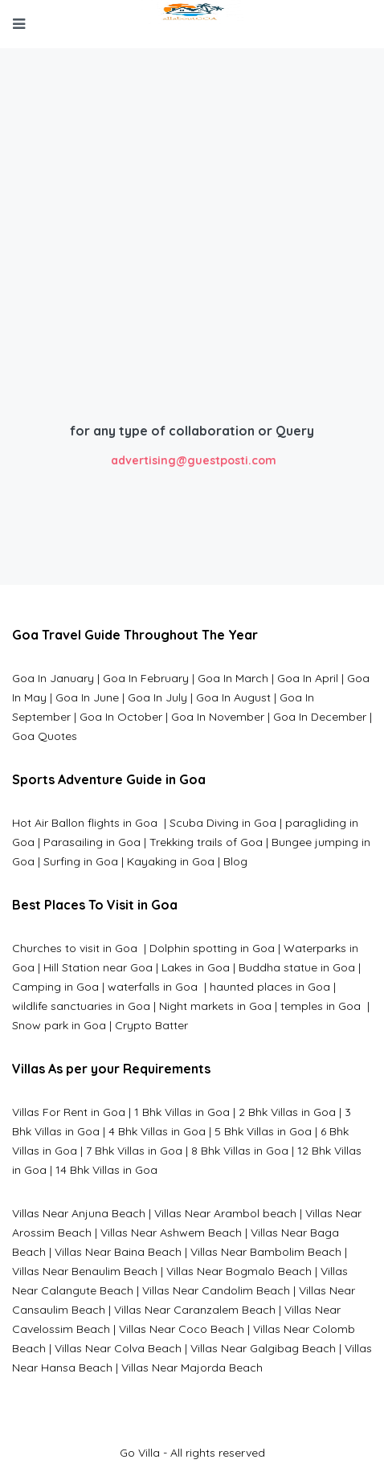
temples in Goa (320, 1006)
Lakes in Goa (195, 967)
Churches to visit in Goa (76, 948)
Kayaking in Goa (170, 861)
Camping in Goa (55, 986)
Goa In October (121, 716)
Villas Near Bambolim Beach (265, 1252)
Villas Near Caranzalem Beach (195, 1309)
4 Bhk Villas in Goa (157, 1131)
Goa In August (233, 697)
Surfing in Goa (80, 861)
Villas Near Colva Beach (118, 1348)
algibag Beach (297, 1348)
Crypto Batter (151, 1025)
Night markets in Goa (215, 1006)
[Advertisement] (192, 275)
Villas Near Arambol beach (225, 1213)
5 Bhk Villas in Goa (263, 1131)
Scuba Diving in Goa (223, 823)
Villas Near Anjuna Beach (78, 1213)
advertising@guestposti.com (193, 460)
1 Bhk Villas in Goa (182, 1112)
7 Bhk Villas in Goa (134, 1150)
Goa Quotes (44, 736)
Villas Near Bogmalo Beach (239, 1271)
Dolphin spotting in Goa (212, 948)
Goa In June (87, 697)
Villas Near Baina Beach (118, 1252)
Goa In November (217, 716)
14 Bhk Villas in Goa (106, 1170)
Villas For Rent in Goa (68, 1112)
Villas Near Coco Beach (181, 1329)
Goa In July (157, 697)
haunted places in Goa (268, 986)
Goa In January (53, 678)
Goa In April (307, 678)
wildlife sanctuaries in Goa (81, 1006)
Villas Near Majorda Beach (192, 1367)
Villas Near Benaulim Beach (84, 1271)
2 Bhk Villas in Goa (287, 1112)
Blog (235, 861)
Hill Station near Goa (98, 967)
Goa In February (146, 678)
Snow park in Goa (59, 1025)
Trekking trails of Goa (204, 842)
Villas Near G (224, 1348)
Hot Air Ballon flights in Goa (86, 823)
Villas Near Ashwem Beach (171, 1232)
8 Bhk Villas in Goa (239, 1150)
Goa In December (319, 716)
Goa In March (235, 678)
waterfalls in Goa (154, 986)
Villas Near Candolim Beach (216, 1290)
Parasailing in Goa (92, 842)
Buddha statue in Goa (297, 967)
